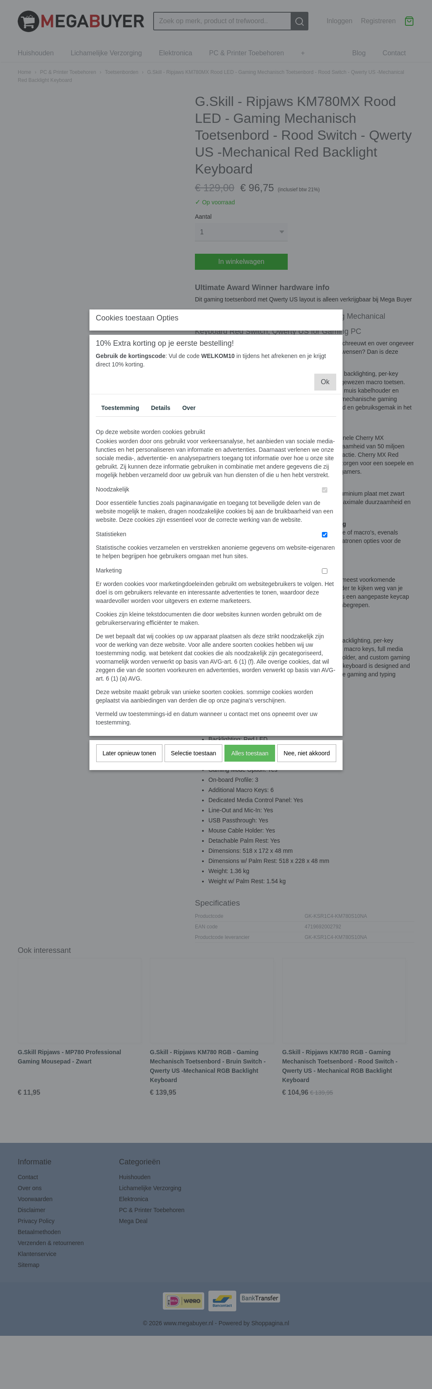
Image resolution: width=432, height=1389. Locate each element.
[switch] (324, 565)
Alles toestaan (249, 828)
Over (189, 483)
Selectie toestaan (193, 828)
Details (160, 483)
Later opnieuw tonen (129, 828)
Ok (325, 457)
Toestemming (120, 483)
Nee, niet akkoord (307, 828)
